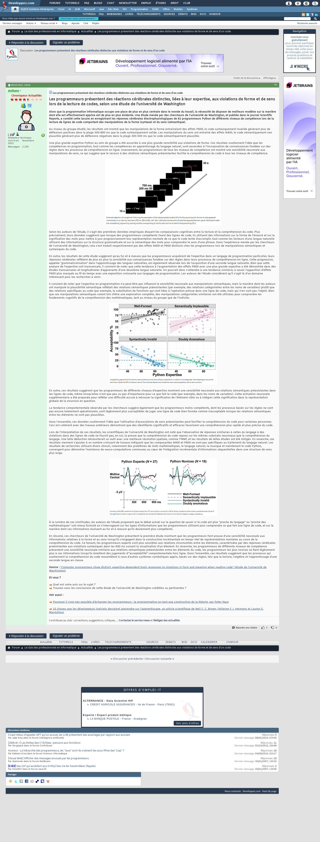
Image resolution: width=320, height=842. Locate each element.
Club (186, 3)
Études (160, 3)
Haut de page (269, 791)
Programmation (139, 9)
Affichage (268, 78)
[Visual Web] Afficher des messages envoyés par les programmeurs (48, 758)
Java (101, 9)
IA (69, 9)
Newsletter (127, 3)
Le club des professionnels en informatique (50, 31)
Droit (174, 3)
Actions (30, 23)
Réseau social (48, 23)
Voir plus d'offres (187, 723)
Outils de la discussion (245, 78)
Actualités (87, 31)
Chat (110, 3)
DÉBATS (183, 14)
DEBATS (171, 642)
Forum (16, 31)
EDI (125, 9)
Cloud (61, 9)
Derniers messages (12, 23)
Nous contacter (233, 791)
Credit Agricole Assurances (112, 704)
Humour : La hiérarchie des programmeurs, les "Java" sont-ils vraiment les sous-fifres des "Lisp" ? (66, 750)
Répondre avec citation (244, 627)
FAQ (86, 3)
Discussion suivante (158, 659)
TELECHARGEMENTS (118, 642)
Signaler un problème (66, 42)
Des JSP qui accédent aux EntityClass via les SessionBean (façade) (56, 766)
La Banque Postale (104, 718)
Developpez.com (252, 791)
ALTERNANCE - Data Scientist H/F (108, 700)
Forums (54, 3)
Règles (95, 23)
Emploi (146, 3)
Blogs (97, 3)
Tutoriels (71, 3)
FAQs (84, 642)
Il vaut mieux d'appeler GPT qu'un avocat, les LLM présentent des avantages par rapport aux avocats (69, 735)
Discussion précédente (128, 659)
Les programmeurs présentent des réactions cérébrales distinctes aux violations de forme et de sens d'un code (100, 50)
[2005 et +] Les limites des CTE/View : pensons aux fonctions (44, 743)
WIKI (194, 14)
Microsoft (89, 9)
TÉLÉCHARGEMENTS (148, 14)
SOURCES (169, 14)
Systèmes (192, 9)
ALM (77, 9)
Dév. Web (113, 9)
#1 (275, 84)
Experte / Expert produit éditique (107, 715)
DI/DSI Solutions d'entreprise (37, 9)
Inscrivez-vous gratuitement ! (78, 18)
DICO (203, 14)
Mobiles (178, 9)
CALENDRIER (209, 642)
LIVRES (129, 14)
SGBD (155, 9)
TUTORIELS (89, 14)
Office (166, 9)
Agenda (75, 23)
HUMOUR (214, 14)
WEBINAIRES (114, 14)
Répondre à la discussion (26, 42)
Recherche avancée (307, 23)
